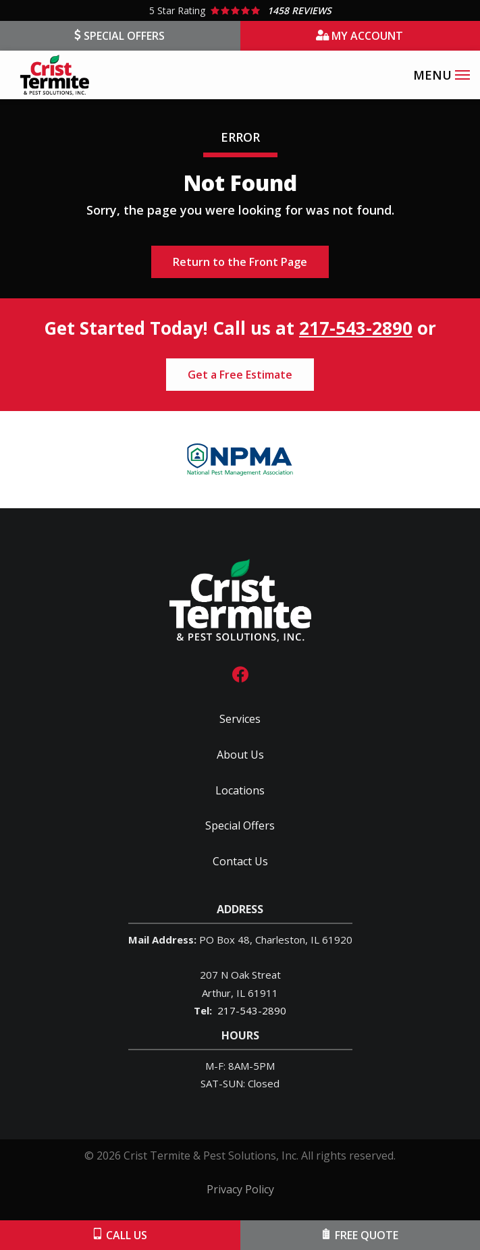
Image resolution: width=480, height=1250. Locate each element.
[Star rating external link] (240, 10)
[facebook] (240, 673)
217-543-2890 (355, 328)
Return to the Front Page (240, 261)
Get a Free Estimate (240, 374)
